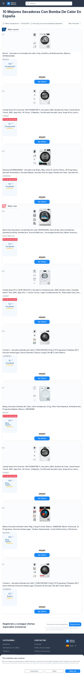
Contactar (37, 644)
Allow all (72, 671)
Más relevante (75, 24)
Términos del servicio (42, 651)
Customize (34, 671)
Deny (54, 671)
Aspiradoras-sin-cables (11, 648)
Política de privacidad (42, 648)
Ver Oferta (42, 82)
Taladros (6, 651)
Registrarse (75, 624)
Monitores (6, 644)
